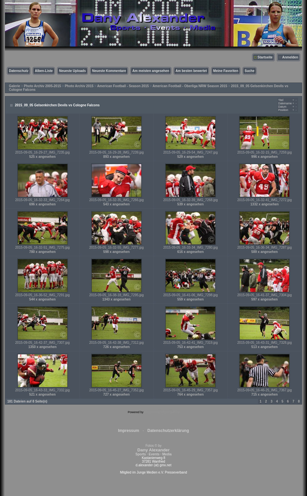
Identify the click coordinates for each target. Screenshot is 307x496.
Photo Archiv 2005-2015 (42, 86)
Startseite (265, 57)
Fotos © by (153, 450)
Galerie (14, 86)
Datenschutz (18, 71)
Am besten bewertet (191, 71)
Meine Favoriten (225, 71)
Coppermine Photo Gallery (161, 412)
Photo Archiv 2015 (79, 86)
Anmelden (290, 57)
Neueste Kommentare (109, 71)
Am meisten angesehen (150, 71)
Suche (250, 71)
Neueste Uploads (72, 71)
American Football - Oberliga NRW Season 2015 (190, 86)
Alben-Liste (43, 71)
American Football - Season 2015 (123, 86)
